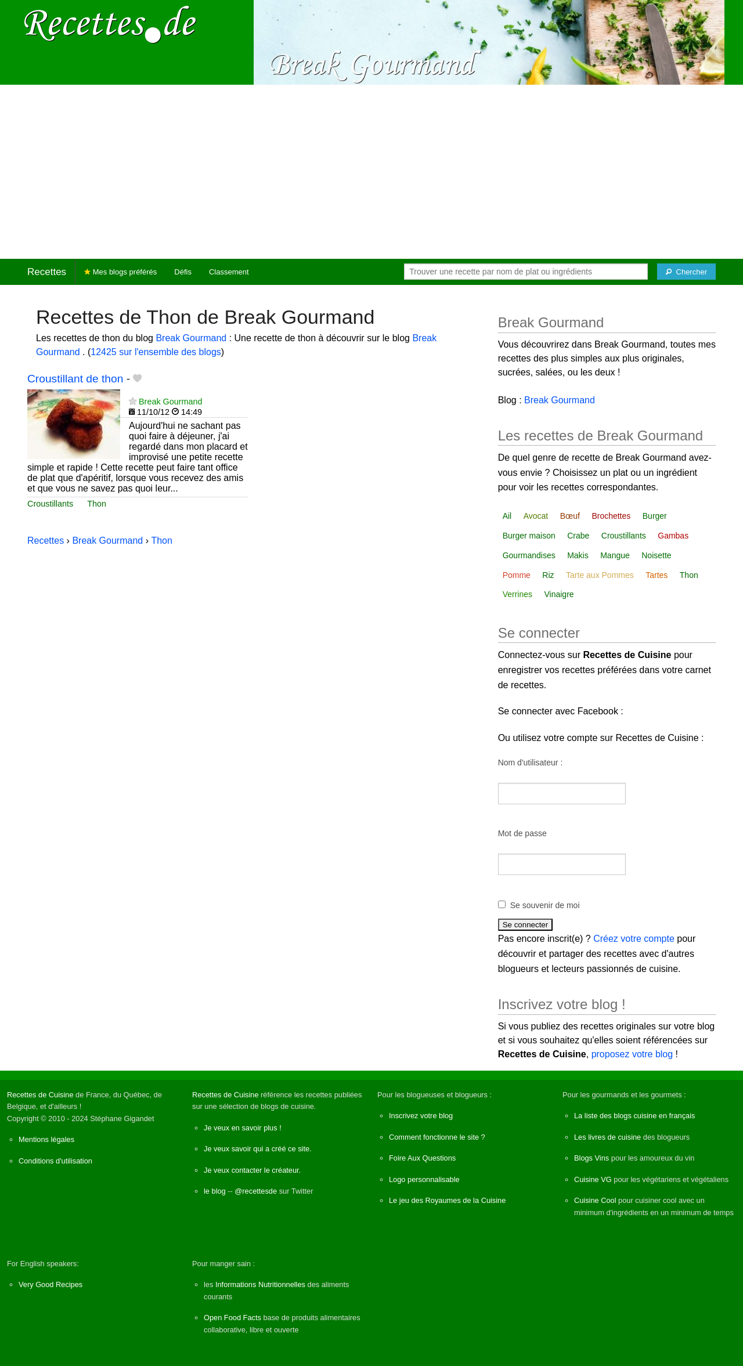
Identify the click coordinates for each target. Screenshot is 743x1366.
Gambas (673, 535)
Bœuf (570, 516)
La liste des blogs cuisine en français (634, 1115)
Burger (655, 516)
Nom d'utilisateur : (530, 762)
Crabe (578, 535)
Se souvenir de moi (545, 905)
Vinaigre (559, 594)
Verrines (517, 594)
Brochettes (610, 516)
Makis (578, 555)
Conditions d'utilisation (55, 1161)
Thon (96, 503)
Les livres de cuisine (607, 1137)
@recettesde (256, 1191)
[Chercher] (686, 271)
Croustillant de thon (75, 379)
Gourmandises (529, 555)
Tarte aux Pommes (600, 575)
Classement (229, 272)
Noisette (656, 555)
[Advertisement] (371, 172)
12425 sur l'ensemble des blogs (156, 352)
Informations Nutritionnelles (260, 1284)
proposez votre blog (632, 1054)
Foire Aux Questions (422, 1158)
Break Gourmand (192, 338)
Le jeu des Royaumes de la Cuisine (447, 1200)
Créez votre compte (634, 939)
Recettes (46, 271)
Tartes (656, 575)
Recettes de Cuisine (40, 1094)
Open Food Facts (232, 1317)
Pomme (517, 575)
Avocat (536, 516)
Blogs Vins (591, 1158)
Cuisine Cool (595, 1200)
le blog (215, 1191)
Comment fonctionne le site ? (437, 1137)
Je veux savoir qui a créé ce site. (258, 1148)
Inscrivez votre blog (421, 1115)
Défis (183, 272)
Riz (548, 575)
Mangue (615, 555)
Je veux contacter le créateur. (252, 1170)
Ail (507, 516)
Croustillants (50, 503)
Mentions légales (46, 1139)
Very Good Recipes (50, 1284)
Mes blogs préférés (120, 272)
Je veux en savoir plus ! (243, 1127)
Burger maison (529, 535)
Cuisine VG (593, 1179)
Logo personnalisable (424, 1179)
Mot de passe (522, 833)
